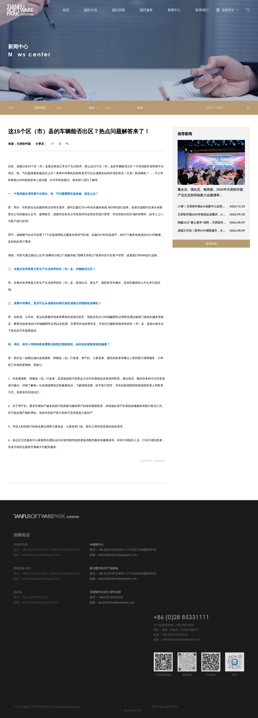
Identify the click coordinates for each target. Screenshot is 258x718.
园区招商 (118, 10)
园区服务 (146, 10)
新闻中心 (174, 10)
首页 (66, 10)
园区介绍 (90, 10)
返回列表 (211, 243)
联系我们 (202, 10)
